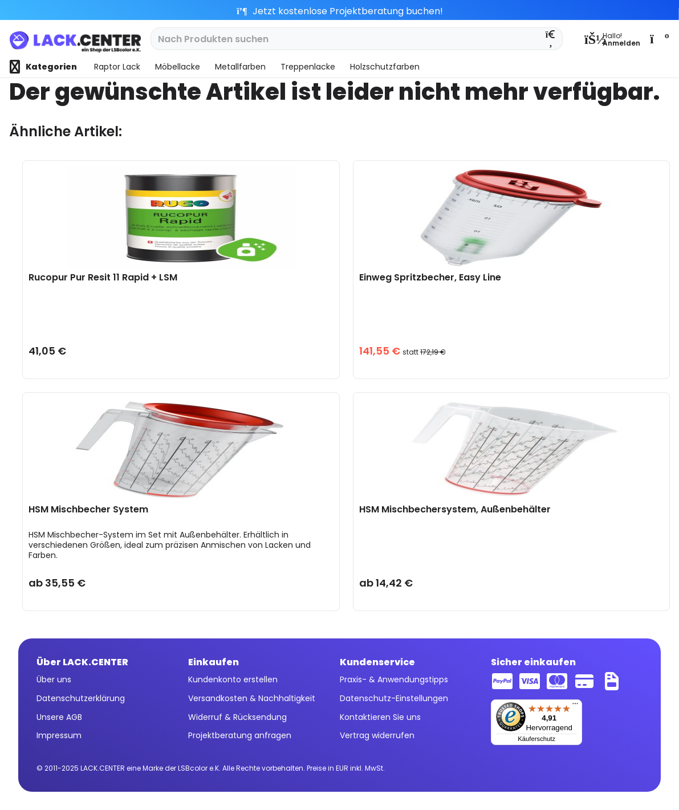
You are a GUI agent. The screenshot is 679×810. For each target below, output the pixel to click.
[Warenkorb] (658, 38)
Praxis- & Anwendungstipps (394, 679)
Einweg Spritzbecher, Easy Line (430, 278)
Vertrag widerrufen (377, 735)
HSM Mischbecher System (88, 510)
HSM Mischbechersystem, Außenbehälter (455, 510)
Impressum (59, 735)
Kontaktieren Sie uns (380, 717)
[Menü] (575, 706)
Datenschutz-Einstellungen (394, 698)
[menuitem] (612, 38)
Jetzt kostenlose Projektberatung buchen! (340, 11)
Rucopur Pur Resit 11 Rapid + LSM (103, 278)
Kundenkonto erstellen (233, 679)
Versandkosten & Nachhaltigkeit (251, 698)
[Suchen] (551, 38)
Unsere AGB (59, 717)
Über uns (53, 679)
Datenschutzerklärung (80, 698)
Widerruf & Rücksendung (237, 717)
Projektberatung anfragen (239, 735)
